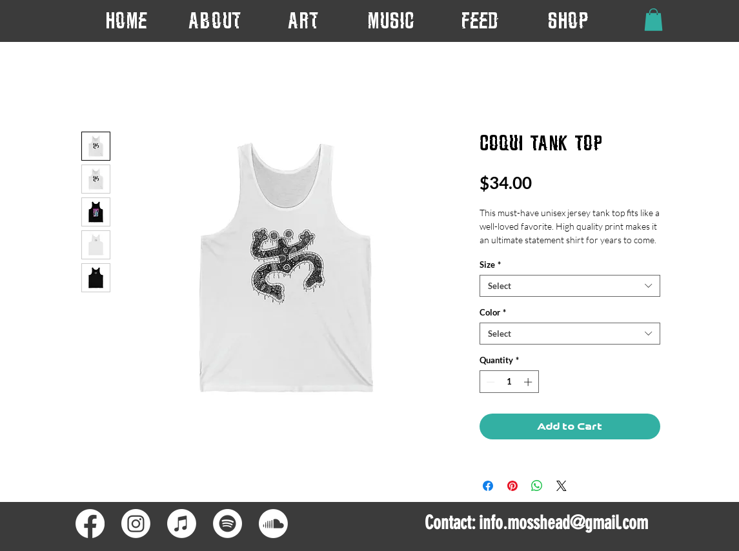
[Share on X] (561, 486)
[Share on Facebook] (488, 486)
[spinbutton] (508, 382)
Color (493, 312)
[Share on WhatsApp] (537, 486)
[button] (303, 20)
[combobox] (570, 286)
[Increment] (529, 382)
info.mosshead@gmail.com (563, 523)
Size (490, 264)
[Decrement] (489, 382)
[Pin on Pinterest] (512, 486)
